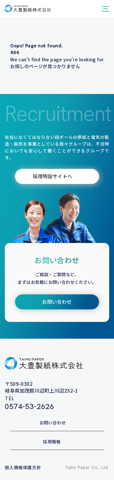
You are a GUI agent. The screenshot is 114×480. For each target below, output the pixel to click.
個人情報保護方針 (23, 467)
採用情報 (52, 442)
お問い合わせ (53, 422)
